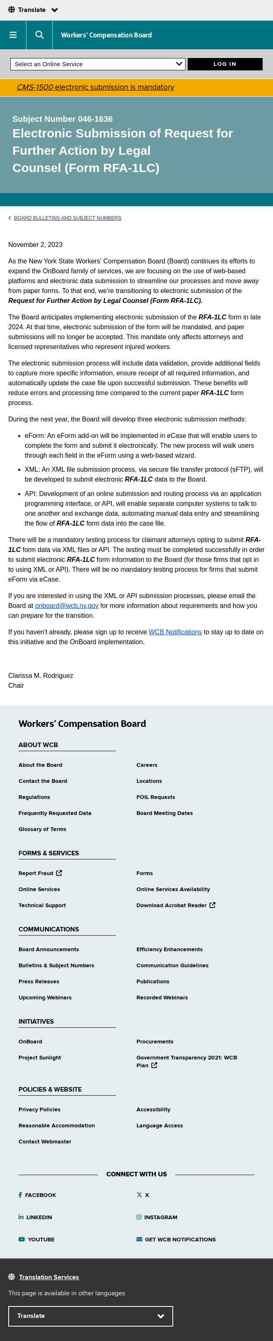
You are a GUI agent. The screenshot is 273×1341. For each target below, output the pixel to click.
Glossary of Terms (42, 829)
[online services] (98, 64)
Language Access (159, 1126)
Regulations (34, 797)
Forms (144, 873)
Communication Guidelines (172, 965)
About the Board (40, 765)
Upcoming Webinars (45, 998)
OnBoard (30, 1042)
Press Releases (39, 982)
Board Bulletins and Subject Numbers (65, 218)
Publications (152, 982)
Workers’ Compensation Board (106, 35)
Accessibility (153, 1110)
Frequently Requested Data (55, 813)
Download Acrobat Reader (175, 905)
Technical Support (42, 905)
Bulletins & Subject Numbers (56, 965)
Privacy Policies (40, 1110)
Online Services (39, 889)
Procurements (155, 1042)
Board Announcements (49, 949)
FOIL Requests (155, 797)
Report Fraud (40, 873)
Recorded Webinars (162, 998)
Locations (149, 781)
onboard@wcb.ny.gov (67, 605)
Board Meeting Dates (164, 813)
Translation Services (49, 1277)
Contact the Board (43, 781)
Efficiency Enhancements (169, 949)
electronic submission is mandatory (95, 87)
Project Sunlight (40, 1058)
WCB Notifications (175, 632)
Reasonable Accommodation (57, 1126)
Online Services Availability (173, 889)
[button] (13, 35)
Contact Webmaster (45, 1142)
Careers (147, 765)
